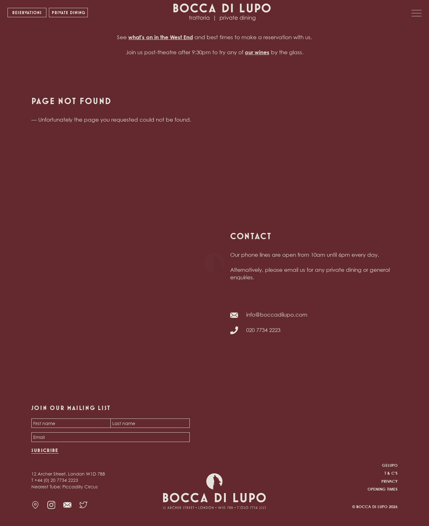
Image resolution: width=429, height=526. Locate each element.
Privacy (389, 481)
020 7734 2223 (263, 330)
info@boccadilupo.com (276, 314)
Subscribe (44, 450)
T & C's (391, 473)
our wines (257, 52)
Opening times (383, 489)
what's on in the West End (160, 37)
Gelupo (390, 465)
